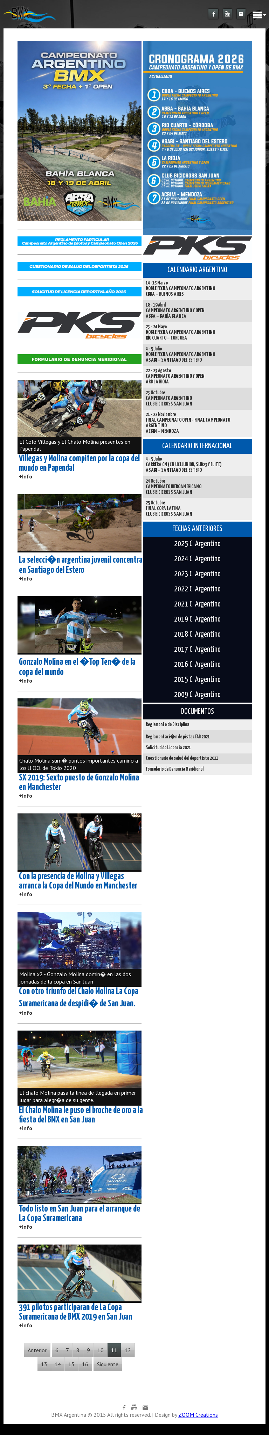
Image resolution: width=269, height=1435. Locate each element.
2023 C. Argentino (197, 574)
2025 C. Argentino (197, 544)
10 (100, 1350)
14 (58, 1364)
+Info (25, 476)
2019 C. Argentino (197, 619)
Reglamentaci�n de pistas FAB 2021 (178, 737)
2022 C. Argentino (197, 589)
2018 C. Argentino (197, 634)
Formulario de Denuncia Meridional (175, 769)
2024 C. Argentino (197, 559)
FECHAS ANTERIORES (197, 529)
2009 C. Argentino (197, 695)
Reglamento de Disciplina (167, 724)
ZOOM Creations (198, 1414)
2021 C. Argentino (197, 604)
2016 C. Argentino (197, 665)
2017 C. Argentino (197, 649)
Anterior (37, 1350)
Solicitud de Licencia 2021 (168, 747)
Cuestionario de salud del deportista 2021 (182, 758)
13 (44, 1364)
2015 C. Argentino (197, 680)
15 (71, 1364)
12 (128, 1350)
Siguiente (107, 1364)
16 (85, 1364)
